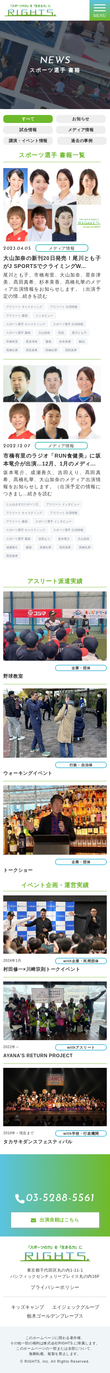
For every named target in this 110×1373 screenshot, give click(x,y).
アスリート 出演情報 (63, 306)
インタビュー (44, 315)
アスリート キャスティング (24, 306)
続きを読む (35, 296)
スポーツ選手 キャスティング (25, 324)
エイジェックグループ (75, 1307)
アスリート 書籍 (17, 315)
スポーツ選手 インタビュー (53, 521)
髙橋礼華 (51, 350)
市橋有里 (12, 341)
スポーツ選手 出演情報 (68, 324)
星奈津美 (32, 341)
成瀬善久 (12, 547)
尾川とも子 (79, 332)
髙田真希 (71, 350)
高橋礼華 (12, 350)
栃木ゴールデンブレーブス (55, 1315)
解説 (82, 341)
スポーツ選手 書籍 (18, 332)
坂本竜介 (64, 538)
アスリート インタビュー (62, 504)
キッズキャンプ (27, 1307)
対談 (61, 332)
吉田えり (44, 538)
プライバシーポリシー (55, 1287)
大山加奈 (44, 332)
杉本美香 (65, 341)
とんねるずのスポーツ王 (22, 504)
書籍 (48, 341)
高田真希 (32, 350)
